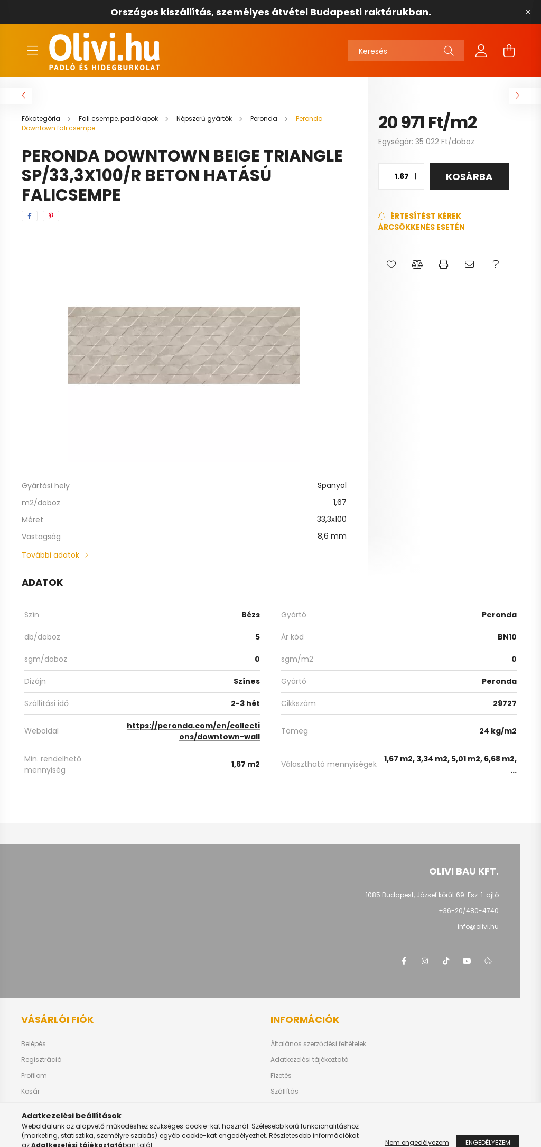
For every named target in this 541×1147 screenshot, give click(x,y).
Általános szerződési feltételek (318, 1044)
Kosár (30, 1091)
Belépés (33, 1044)
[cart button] (508, 50)
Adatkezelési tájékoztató (309, 1060)
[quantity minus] (387, 176)
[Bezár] (528, 12)
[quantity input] (401, 176)
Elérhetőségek (292, 1107)
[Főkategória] (42, 118)
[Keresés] (406, 50)
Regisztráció (41, 1060)
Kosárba (469, 176)
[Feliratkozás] (443, 221)
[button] (391, 264)
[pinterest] (51, 216)
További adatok (50, 555)
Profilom (34, 1075)
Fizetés (281, 1075)
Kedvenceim (41, 1107)
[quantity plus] (416, 176)
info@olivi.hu (478, 926)
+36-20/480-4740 (469, 910)
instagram (424, 961)
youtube (467, 961)
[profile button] (481, 50)
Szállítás (284, 1091)
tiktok (445, 961)
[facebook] (30, 216)
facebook (403, 961)
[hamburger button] (32, 50)
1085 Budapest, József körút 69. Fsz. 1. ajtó (432, 894)
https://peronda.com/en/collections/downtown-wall (193, 731)
